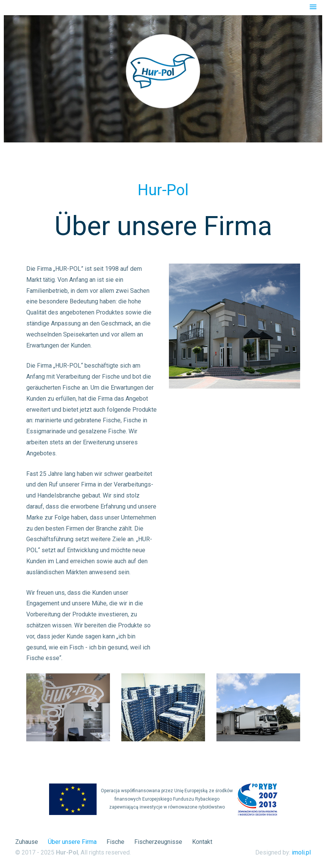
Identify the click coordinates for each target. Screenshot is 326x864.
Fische (115, 841)
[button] (313, 7)
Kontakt (202, 841)
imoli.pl (301, 852)
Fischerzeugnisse (158, 841)
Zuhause (26, 841)
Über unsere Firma (72, 841)
